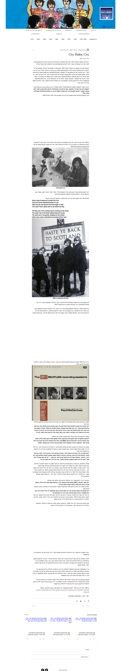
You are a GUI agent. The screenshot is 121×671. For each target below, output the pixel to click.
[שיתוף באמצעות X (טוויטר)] (84, 601)
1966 (56, 39)
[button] (59, 33)
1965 (75, 39)
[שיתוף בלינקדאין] (80, 601)
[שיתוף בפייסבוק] (88, 601)
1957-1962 (83, 39)
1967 (69, 39)
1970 (31, 39)
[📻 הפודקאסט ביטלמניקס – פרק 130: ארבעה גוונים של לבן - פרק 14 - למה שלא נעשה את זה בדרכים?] (35, 623)
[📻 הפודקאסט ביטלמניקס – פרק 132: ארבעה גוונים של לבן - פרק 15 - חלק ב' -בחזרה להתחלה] (85, 623)
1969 (38, 39)
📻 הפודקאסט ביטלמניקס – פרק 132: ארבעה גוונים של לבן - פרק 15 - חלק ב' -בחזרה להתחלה (86, 633)
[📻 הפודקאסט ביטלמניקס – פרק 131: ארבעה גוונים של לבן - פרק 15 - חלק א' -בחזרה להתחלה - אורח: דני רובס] (60, 623)
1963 (50, 39)
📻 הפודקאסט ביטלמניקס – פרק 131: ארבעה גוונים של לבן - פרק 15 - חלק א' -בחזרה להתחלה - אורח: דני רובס (61, 633)
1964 (62, 39)
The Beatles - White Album (74, 596)
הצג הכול (26, 614)
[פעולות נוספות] (33, 50)
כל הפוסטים (93, 39)
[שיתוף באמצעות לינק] (77, 601)
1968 (44, 39)
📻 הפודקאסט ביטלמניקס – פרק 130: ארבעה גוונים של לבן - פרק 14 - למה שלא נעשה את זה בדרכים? (36, 633)
